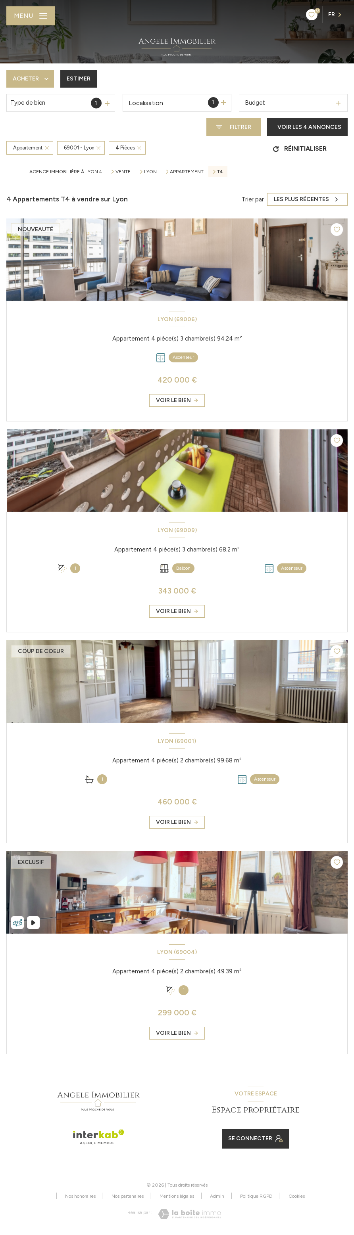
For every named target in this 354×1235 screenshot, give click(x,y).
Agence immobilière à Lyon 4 (65, 171)
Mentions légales (177, 1196)
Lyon (150, 171)
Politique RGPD (256, 1196)
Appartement (187, 171)
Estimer (78, 78)
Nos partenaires (128, 1196)
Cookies (297, 1196)
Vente (123, 171)
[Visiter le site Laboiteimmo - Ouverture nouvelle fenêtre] (189, 1214)
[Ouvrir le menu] (30, 15)
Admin (217, 1196)
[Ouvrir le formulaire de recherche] (233, 127)
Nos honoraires (80, 1196)
